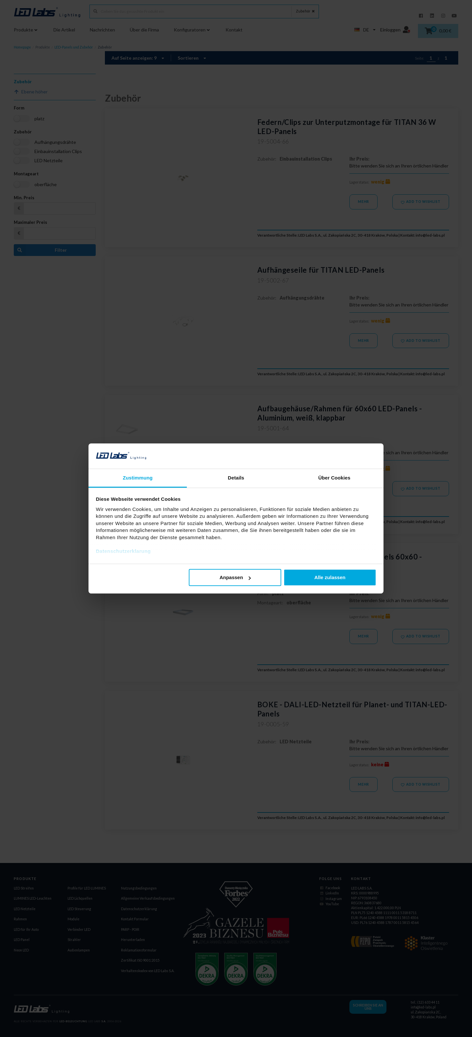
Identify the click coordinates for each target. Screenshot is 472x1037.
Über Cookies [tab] (334, 477)
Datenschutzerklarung (123, 551)
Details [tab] (236, 477)
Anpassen (235, 577)
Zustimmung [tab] (138, 477)
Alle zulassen (329, 577)
